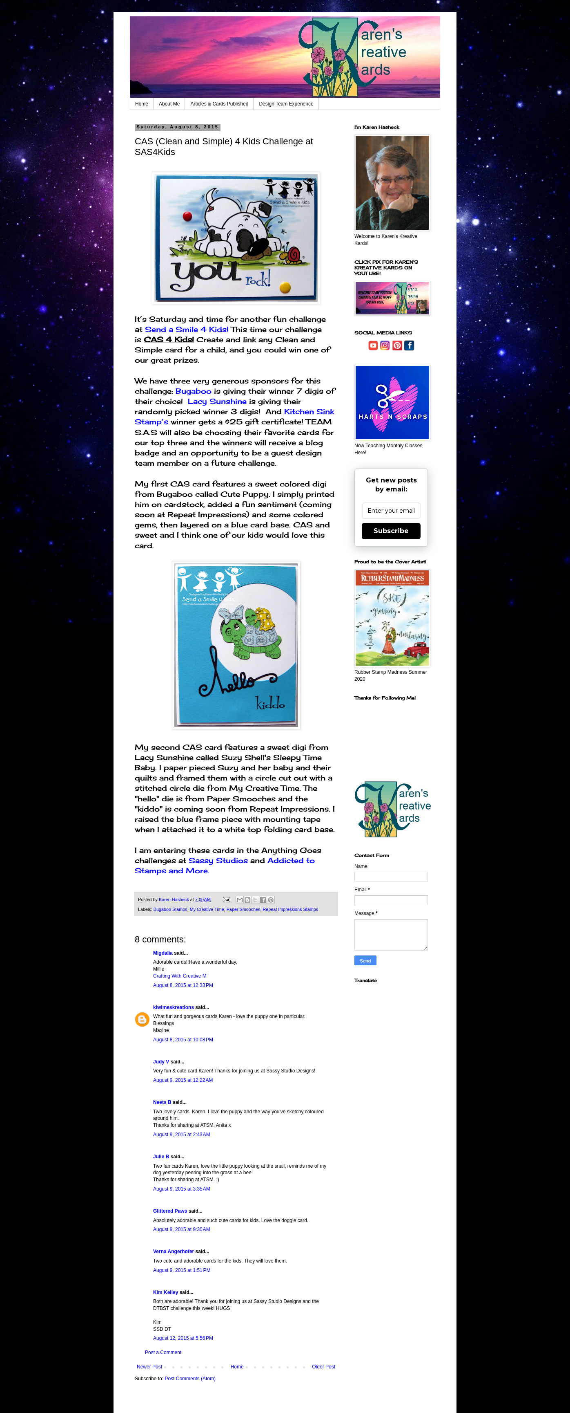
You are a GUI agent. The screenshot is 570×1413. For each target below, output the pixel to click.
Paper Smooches (244, 909)
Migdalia (163, 953)
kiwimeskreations (173, 1007)
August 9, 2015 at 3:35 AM (181, 1189)
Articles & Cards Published (219, 104)
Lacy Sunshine (217, 401)
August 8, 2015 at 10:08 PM (183, 1040)
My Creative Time (207, 909)
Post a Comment (163, 1352)
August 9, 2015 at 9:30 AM (181, 1229)
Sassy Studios (218, 860)
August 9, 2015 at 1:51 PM (181, 1270)
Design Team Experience (286, 104)
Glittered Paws (170, 1211)
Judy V (161, 1062)
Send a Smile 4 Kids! (188, 329)
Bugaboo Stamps (170, 909)
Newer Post (149, 1367)
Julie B (161, 1157)
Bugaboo (194, 390)
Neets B (162, 1102)
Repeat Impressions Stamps (290, 909)
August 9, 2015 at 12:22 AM (183, 1080)
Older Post (323, 1367)
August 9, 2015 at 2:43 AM (181, 1134)
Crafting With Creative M (180, 976)
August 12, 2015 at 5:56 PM (183, 1338)
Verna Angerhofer (173, 1251)
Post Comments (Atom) (190, 1379)
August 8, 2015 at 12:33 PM (183, 985)
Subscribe (391, 531)
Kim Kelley (165, 1292)
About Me (169, 104)
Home (141, 104)
